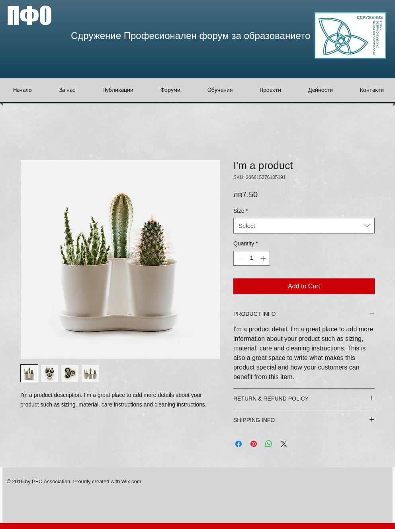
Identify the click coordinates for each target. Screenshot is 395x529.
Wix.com (131, 481)
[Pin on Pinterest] (253, 444)
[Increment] (264, 258)
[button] (170, 90)
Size (240, 211)
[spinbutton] (251, 258)
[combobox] (304, 225)
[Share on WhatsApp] (269, 444)
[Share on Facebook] (238, 444)
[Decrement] (239, 258)
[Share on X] (284, 444)
